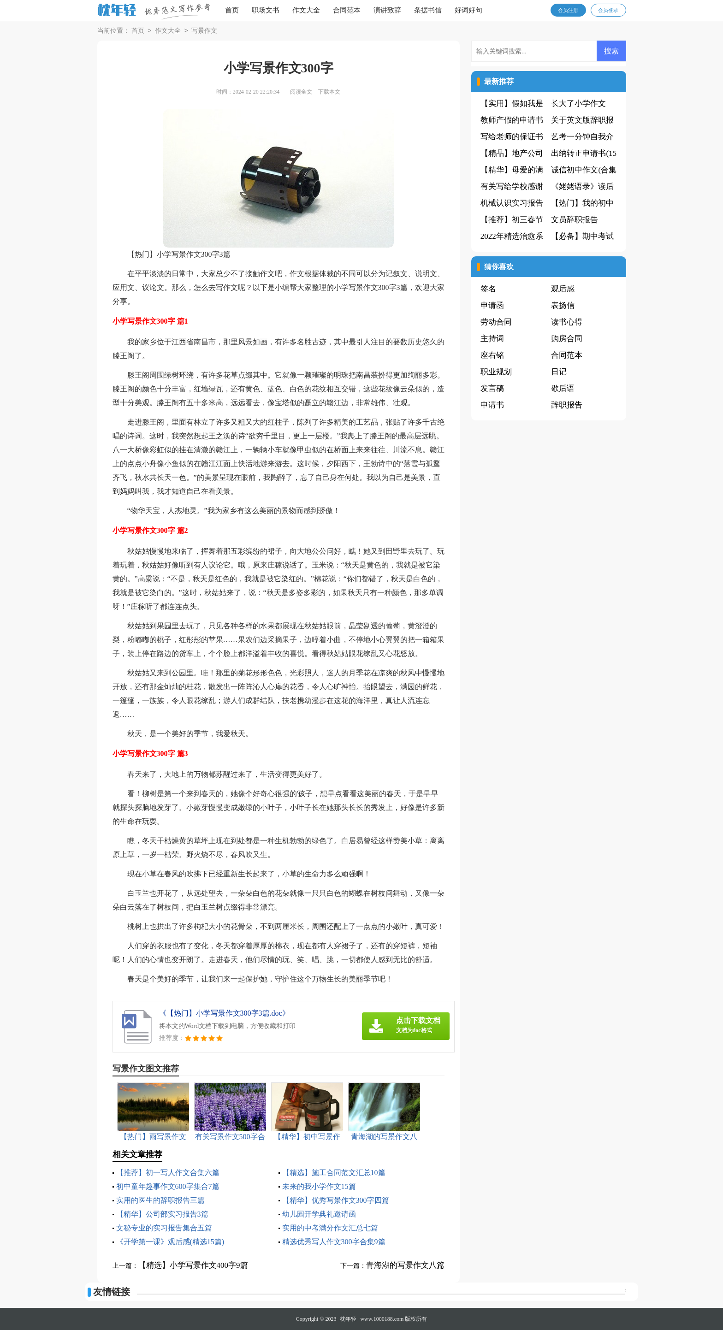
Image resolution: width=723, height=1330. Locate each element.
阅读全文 (301, 92)
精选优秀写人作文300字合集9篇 (333, 1242)
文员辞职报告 (574, 219)
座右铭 (492, 355)
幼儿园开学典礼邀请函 (319, 1214)
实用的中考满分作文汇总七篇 (330, 1228)
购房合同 (566, 338)
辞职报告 (566, 405)
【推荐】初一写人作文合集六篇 (167, 1172)
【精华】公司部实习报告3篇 (162, 1214)
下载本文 (329, 92)
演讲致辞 (387, 10)
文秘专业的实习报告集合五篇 (164, 1228)
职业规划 (496, 371)
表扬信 (563, 305)
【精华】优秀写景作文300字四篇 (335, 1200)
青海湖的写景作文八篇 (405, 1265)
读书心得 (566, 322)
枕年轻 (348, 1319)
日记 (559, 371)
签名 (488, 288)
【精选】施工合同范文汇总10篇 (333, 1172)
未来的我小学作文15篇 (319, 1186)
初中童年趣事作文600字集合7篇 (167, 1186)
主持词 (492, 338)
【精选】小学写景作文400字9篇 (193, 1265)
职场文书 (265, 10)
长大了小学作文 (578, 103)
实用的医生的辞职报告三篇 (160, 1200)
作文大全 (306, 10)
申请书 (492, 405)
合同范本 (347, 10)
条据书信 (428, 10)
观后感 (563, 288)
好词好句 (468, 10)
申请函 (492, 305)
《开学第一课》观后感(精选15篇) (170, 1242)
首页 (232, 10)
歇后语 (563, 388)
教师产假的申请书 (511, 120)
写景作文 (204, 31)
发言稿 (492, 388)
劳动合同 (496, 322)
